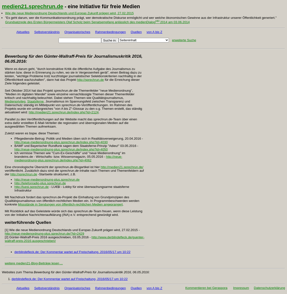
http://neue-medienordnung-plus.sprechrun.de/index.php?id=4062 (68, 158)
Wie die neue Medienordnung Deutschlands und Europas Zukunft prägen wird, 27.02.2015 (69, 13)
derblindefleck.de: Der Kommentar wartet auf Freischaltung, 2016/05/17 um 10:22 (72, 252)
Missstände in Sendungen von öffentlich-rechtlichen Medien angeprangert (70, 204)
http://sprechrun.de (90, 80)
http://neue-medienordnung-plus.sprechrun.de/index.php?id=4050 (61, 149)
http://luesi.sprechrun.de (31, 187)
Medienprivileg (15, 101)
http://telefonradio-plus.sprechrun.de (40, 183)
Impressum (241, 288)
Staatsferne (35, 101)
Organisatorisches (77, 32)
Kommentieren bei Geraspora (206, 288)
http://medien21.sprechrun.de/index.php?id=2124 (64, 112)
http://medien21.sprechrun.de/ (122, 167)
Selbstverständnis (47, 32)
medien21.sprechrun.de (32, 6)
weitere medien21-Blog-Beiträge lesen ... (34, 263)
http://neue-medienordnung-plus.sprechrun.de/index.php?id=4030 (61, 142)
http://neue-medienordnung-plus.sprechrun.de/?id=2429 (44, 233)
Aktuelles (22, 32)
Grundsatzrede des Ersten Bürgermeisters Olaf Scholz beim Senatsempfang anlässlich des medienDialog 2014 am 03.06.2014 (97, 22)
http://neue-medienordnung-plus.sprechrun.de (47, 179)
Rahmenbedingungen (110, 32)
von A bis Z (154, 32)
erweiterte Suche (184, 40)
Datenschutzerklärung (269, 288)
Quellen (136, 32)
